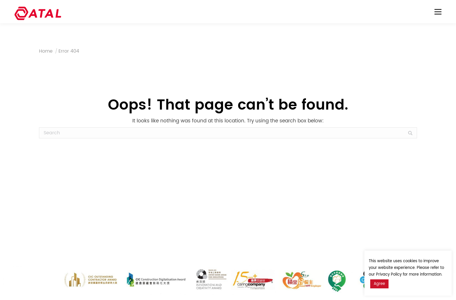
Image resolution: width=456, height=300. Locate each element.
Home (46, 51)
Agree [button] (379, 284)
